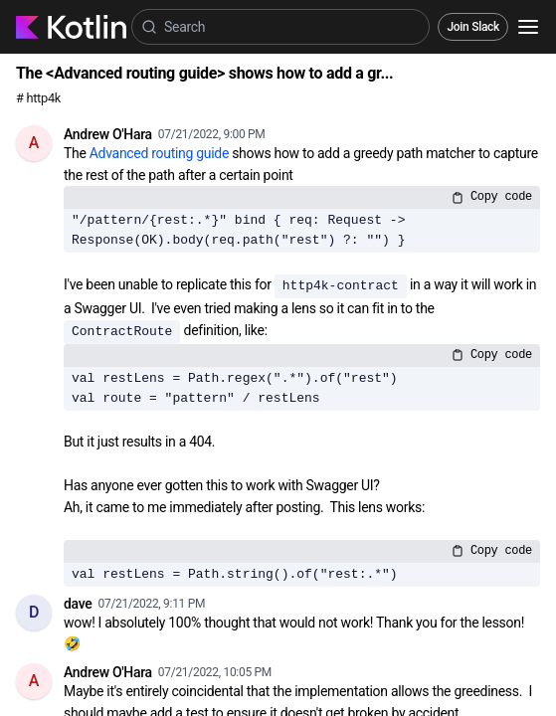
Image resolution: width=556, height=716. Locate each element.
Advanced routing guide (159, 153)
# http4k (38, 97)
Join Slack (473, 27)
